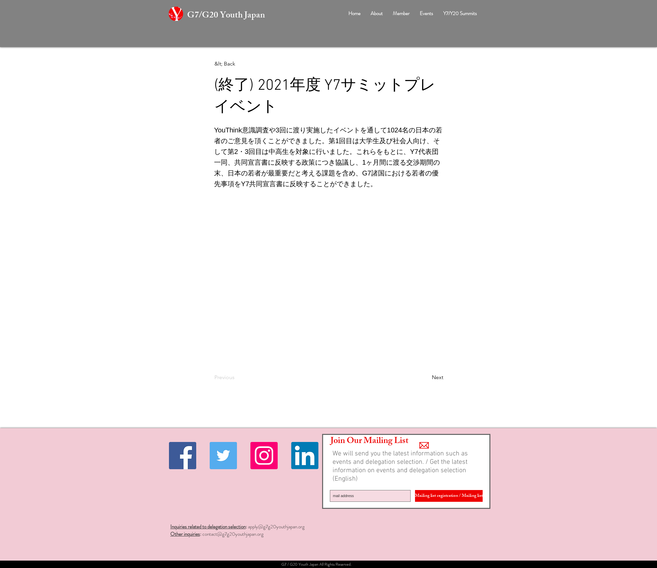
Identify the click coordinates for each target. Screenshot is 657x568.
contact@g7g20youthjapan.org (233, 534)
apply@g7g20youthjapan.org (276, 526)
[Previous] (236, 377)
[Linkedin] (304, 455)
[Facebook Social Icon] (182, 455)
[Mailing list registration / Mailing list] (449, 496)
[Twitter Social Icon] (223, 455)
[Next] (426, 377)
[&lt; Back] (236, 64)
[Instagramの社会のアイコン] (264, 455)
